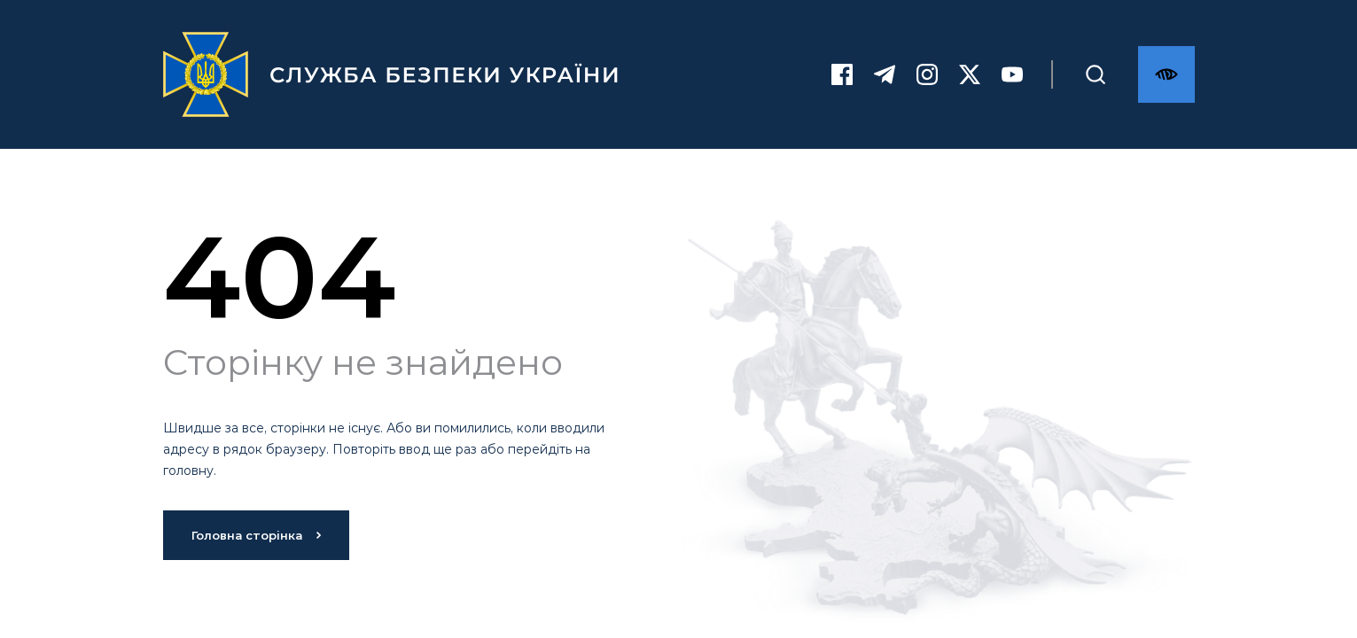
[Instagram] (927, 74)
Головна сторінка (256, 535)
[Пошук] (1095, 74)
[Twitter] (969, 74)
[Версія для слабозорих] (1166, 74)
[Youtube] (1012, 74)
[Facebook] (842, 74)
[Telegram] (884, 74)
